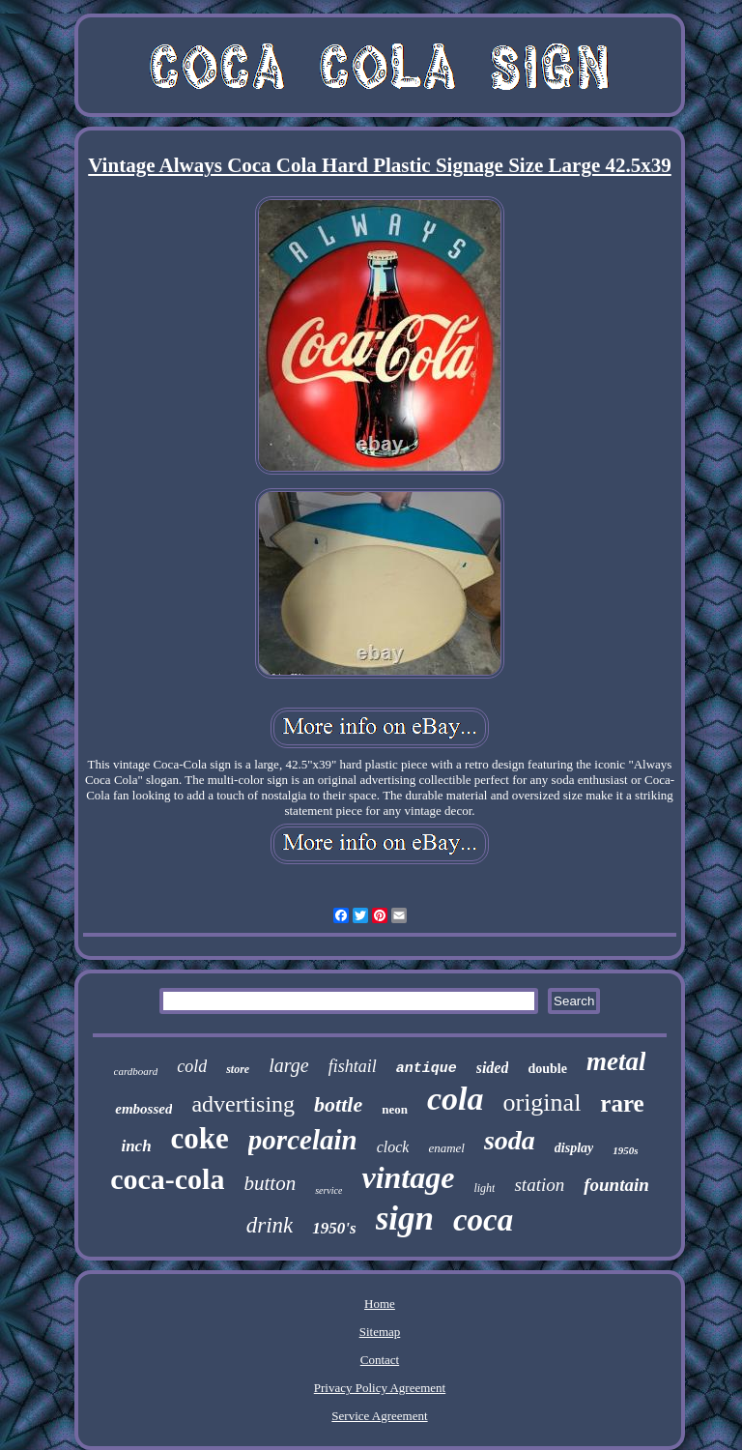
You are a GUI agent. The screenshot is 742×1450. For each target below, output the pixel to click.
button (269, 1183)
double (547, 1068)
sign (405, 1218)
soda (509, 1140)
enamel (446, 1148)
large (288, 1065)
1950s (625, 1150)
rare (621, 1103)
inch (136, 1146)
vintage (407, 1177)
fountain (616, 1184)
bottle (338, 1104)
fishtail (352, 1066)
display (574, 1148)
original (541, 1102)
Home (379, 1303)
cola (455, 1098)
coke (200, 1138)
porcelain (302, 1139)
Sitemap (380, 1331)
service (328, 1190)
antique (426, 1068)
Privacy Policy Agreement (379, 1387)
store (237, 1069)
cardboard (136, 1071)
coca (483, 1220)
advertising (243, 1103)
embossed (143, 1108)
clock (393, 1147)
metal (616, 1061)
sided (492, 1067)
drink (270, 1225)
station (539, 1184)
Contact (379, 1359)
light (484, 1188)
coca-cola (167, 1179)
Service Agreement (379, 1415)
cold (192, 1066)
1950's (334, 1228)
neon (395, 1109)
